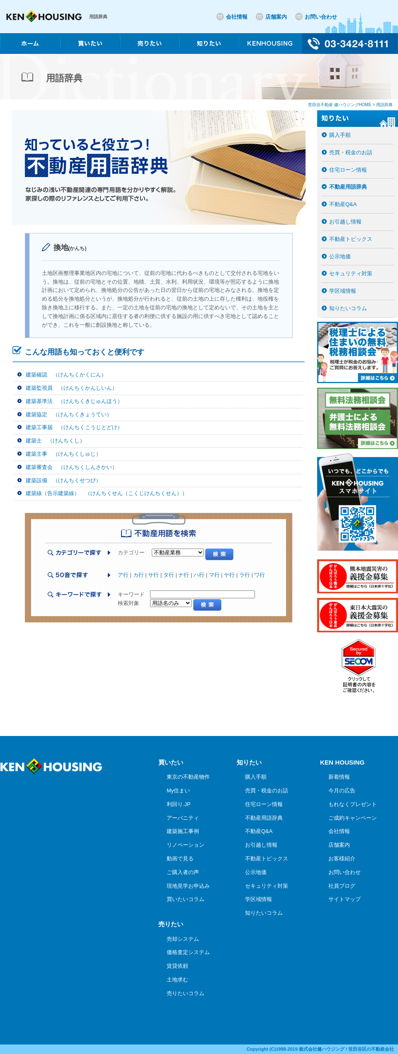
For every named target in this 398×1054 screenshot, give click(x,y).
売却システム (183, 939)
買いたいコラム (185, 899)
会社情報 (237, 17)
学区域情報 (342, 291)
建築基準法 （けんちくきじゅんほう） (74, 401)
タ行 (168, 575)
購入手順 (340, 135)
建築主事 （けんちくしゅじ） (63, 454)
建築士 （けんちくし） (55, 440)
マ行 (214, 575)
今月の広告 (341, 790)
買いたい (170, 762)
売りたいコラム (185, 993)
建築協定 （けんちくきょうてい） (69, 414)
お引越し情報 (345, 222)
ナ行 (183, 575)
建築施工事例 (183, 831)
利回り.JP (179, 804)
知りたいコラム (348, 308)
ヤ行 (229, 575)
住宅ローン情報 (348, 170)
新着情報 (339, 777)
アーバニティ (183, 818)
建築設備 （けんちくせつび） (63, 480)
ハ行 (199, 575)
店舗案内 (276, 17)
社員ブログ (341, 886)
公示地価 (340, 256)
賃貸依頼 (177, 966)
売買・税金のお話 (350, 152)
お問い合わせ (321, 17)
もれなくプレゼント (352, 804)
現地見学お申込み (188, 886)
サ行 (153, 575)
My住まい (178, 790)
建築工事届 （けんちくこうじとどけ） (74, 427)
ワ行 (259, 575)
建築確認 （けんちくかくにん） (66, 375)
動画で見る (180, 858)
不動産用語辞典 (348, 187)
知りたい (249, 762)
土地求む (177, 979)
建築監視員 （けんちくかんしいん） (71, 388)
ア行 (123, 575)
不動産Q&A (343, 204)
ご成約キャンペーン (352, 818)
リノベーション (185, 845)
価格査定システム (188, 952)
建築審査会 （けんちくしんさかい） (71, 467)
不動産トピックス (350, 239)
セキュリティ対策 (350, 273)
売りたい (170, 924)
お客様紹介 (341, 858)
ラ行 (244, 575)
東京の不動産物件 (188, 777)
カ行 (138, 575)
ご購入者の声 (183, 872)
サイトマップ (344, 899)
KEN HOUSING (342, 762)
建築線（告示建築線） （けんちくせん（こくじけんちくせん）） (106, 493)
